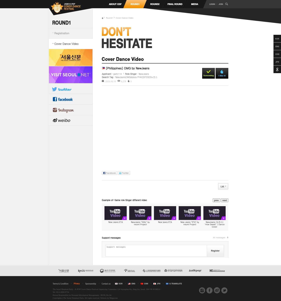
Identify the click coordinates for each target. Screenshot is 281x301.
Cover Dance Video (66, 44)
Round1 (109, 17)
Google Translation (274, 69)
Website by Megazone (109, 298)
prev (216, 200)
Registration (61, 33)
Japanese (274, 61)
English (274, 46)
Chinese (274, 54)
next (224, 200)
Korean (274, 38)
